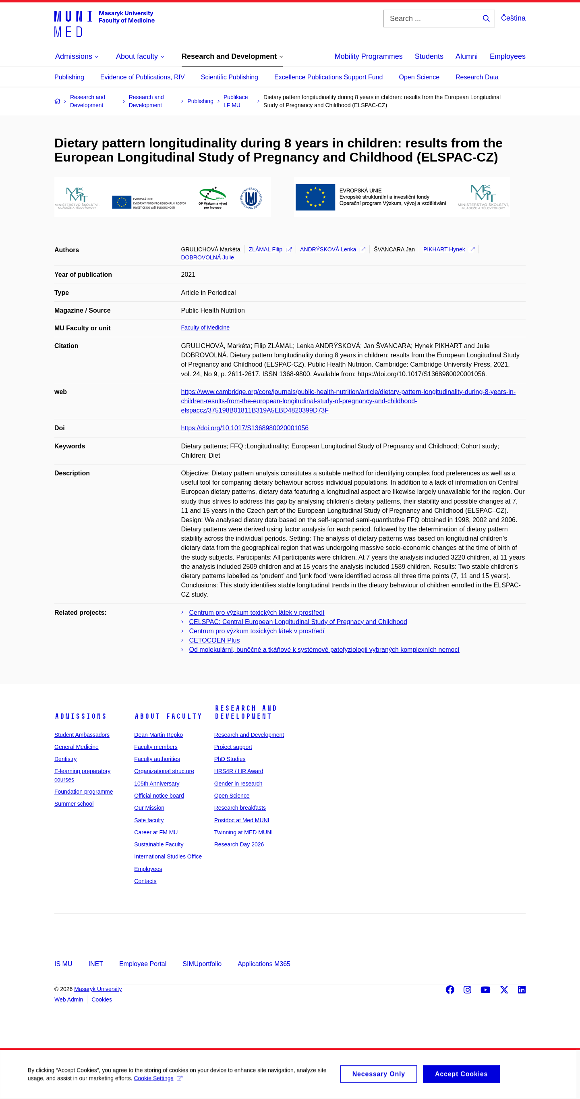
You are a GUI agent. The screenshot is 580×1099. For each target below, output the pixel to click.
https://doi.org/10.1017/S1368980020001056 (245, 428)
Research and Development (245, 712)
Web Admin (68, 999)
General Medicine (76, 747)
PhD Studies (230, 759)
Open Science (419, 77)
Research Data (477, 77)
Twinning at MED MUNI (243, 832)
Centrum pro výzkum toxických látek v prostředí (257, 612)
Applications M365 (264, 963)
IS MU (63, 963)
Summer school (73, 803)
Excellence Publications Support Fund (328, 77)
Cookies (101, 999)
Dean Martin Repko (158, 735)
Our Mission (149, 808)
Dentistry (65, 759)
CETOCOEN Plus (214, 640)
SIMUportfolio (202, 963)
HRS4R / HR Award (238, 771)
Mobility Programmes (369, 56)
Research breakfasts (240, 808)
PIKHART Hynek (448, 249)
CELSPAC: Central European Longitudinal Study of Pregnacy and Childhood (298, 621)
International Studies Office (168, 856)
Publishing (69, 77)
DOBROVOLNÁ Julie (207, 257)
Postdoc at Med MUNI (241, 820)
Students (429, 56)
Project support (233, 747)
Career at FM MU (156, 832)
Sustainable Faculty (158, 844)
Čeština (513, 18)
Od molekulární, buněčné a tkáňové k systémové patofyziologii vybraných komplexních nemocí (324, 649)
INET (95, 963)
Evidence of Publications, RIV (142, 77)
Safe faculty (149, 820)
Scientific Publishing (229, 77)
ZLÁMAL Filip (270, 249)
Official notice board (159, 795)
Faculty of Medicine (205, 327)
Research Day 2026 (239, 844)
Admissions (80, 716)
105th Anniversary (156, 783)
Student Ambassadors (82, 735)
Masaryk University (98, 989)
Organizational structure (164, 771)
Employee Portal (142, 963)
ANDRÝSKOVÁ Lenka (332, 249)
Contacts (145, 881)
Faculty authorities (157, 759)
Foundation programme (83, 791)
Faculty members (155, 747)
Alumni (467, 56)
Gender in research (238, 783)
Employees (508, 56)
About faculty (168, 716)
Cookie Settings (159, 1082)
